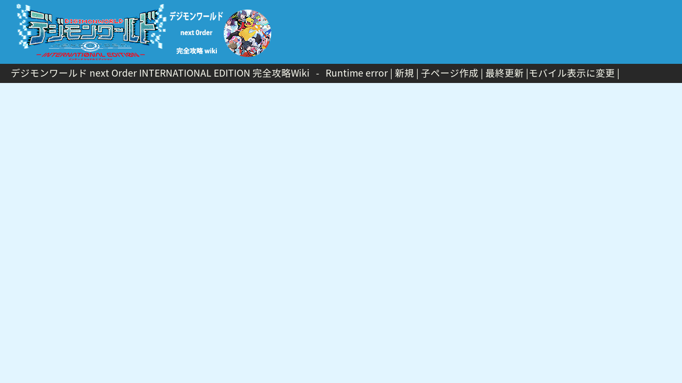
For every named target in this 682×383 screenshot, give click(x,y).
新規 (404, 73)
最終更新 (504, 73)
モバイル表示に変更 (572, 73)
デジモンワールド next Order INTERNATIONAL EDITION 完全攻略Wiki (160, 73)
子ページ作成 (449, 73)
